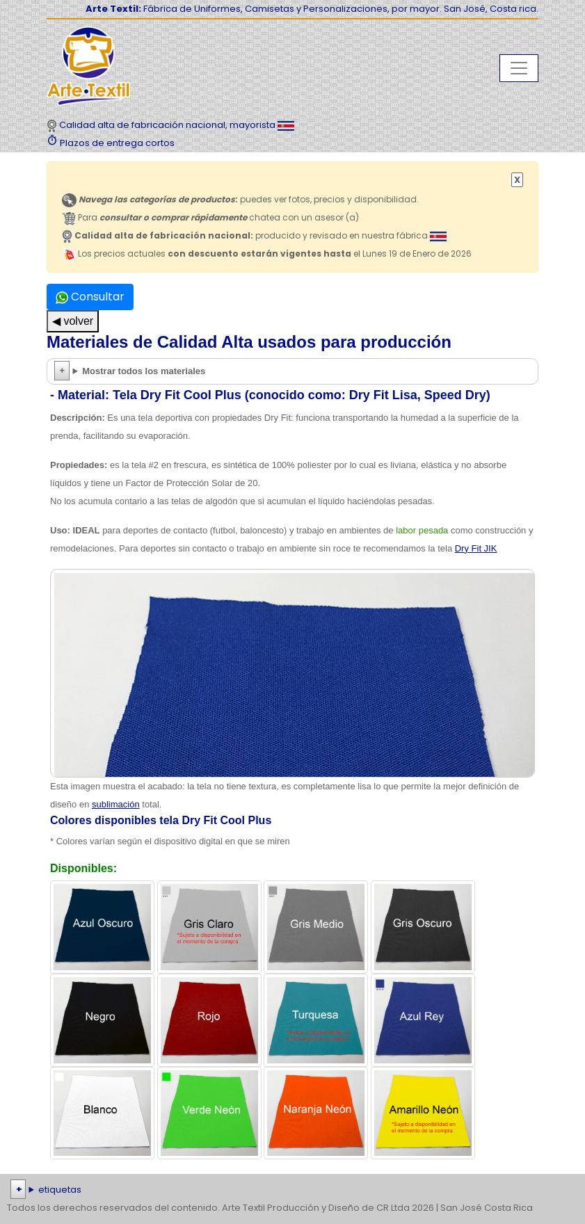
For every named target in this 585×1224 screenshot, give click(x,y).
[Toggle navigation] (518, 68)
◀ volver (72, 321)
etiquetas (59, 1189)
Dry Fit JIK (476, 548)
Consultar (90, 297)
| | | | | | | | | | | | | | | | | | (292, 1190)
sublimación (116, 804)
